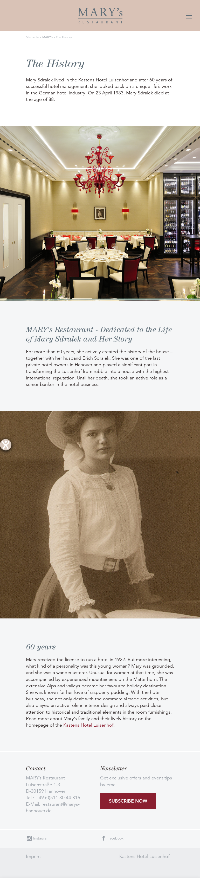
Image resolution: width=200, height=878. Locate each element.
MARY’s (47, 37)
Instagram (41, 838)
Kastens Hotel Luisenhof (88, 725)
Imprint (33, 856)
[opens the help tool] (5, 444)
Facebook (115, 838)
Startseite (32, 37)
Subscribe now (128, 801)
